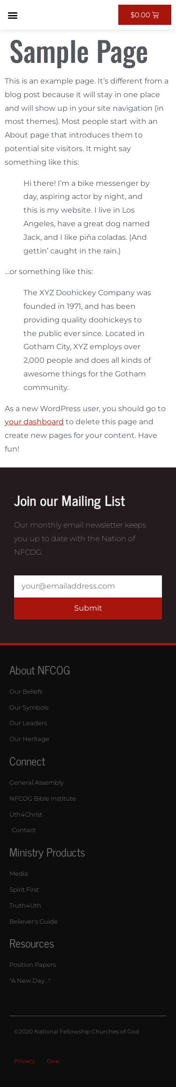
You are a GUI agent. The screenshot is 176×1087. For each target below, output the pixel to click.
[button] (12, 15)
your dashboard (34, 421)
